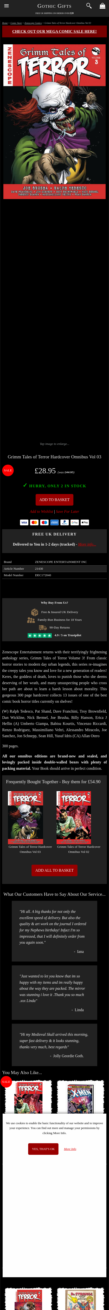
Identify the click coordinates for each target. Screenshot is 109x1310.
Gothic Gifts (55, 6)
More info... (87, 544)
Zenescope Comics (33, 23)
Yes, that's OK (43, 1149)
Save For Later (67, 511)
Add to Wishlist (41, 511)
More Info (70, 1149)
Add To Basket (54, 500)
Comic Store (16, 23)
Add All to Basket (54, 870)
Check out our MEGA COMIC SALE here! (54, 31)
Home (5, 23)
